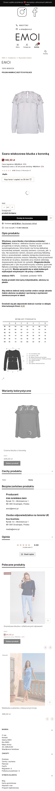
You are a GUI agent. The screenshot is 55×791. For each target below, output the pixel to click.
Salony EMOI (7, 740)
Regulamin (6, 768)
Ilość (3, 203)
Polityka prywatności (10, 771)
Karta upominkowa (9, 783)
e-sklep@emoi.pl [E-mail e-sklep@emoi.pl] (25, 29)
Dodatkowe (12, 58)
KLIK (23, 306)
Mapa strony (6, 745)
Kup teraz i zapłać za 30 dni (16, 179)
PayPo (4, 766)
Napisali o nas (7, 785)
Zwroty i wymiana (8, 761)
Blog (3, 781)
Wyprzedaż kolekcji (25, 58)
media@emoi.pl (13, 529)
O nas (4, 735)
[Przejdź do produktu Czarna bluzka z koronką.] (27, 422)
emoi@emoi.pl (12, 508)
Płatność (5, 764)
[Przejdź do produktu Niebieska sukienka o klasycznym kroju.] (27, 679)
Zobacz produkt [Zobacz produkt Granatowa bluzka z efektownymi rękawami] (12, 641)
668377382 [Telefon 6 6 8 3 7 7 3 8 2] (23, 25)
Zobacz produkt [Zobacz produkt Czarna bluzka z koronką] (12, 463)
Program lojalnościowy (10, 788)
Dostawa (5, 759)
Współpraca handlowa (10, 749)
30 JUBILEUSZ (7, 747)
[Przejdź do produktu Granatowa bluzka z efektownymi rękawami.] (27, 597)
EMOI (3, 58)
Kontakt (5, 737)
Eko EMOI (5, 742)
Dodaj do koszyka (25, 218)
